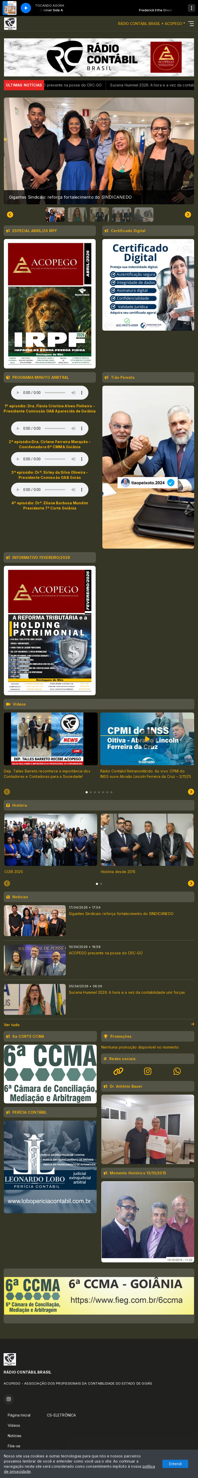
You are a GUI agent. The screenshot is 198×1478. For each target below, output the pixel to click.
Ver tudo (99, 1024)
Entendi (175, 1464)
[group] (99, 151)
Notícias (15, 1435)
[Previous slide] (7, 792)
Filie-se (14, 1446)
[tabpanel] (51, 748)
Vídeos (14, 1425)
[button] (55, 214)
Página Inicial (19, 1415)
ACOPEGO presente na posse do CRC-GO (77, 85)
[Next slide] (188, 215)
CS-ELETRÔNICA (61, 1415)
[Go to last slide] (10, 215)
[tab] (87, 792)
